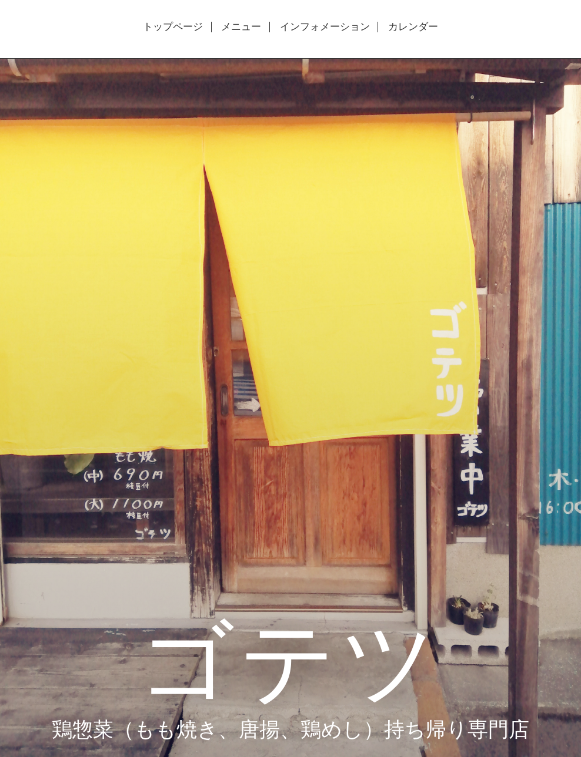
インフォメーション (325, 27)
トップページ (173, 27)
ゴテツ (290, 659)
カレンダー (413, 27)
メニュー (241, 27)
